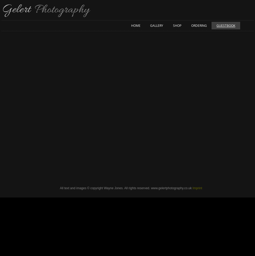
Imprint (197, 188)
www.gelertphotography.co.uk (171, 188)
